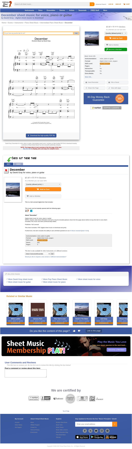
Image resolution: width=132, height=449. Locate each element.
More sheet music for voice (89, 279)
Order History (18, 425)
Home (4, 23)
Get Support (18, 427)
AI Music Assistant (75, 230)
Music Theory (59, 427)
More (105, 10)
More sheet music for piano (54, 282)
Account (17, 422)
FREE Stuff (95, 10)
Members (122, 27)
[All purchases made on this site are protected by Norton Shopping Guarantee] (105, 109)
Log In (110, 4)
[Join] (114, 424)
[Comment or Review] (26, 373)
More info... (88, 77)
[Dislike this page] (79, 331)
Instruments (29, 10)
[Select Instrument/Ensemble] (37, 254)
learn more (85, 230)
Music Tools (59, 425)
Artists (71, 10)
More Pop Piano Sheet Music (55, 279)
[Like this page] (74, 331)
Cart (126, 4)
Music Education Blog (62, 432)
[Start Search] (92, 4)
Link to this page (94, 331)
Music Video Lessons (62, 430)
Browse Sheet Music (61, 422)
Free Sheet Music (61, 435)
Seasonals (82, 10)
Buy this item (27, 149)
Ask (76, 33)
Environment (33, 432)
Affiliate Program (34, 425)
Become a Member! (116, 350)
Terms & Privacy (34, 430)
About (32, 422)
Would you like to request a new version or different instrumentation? (45, 257)
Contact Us (33, 427)
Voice (40, 10)
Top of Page (66, 411)
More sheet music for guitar (19, 282)
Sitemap (58, 437)
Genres (62, 10)
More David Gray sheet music (20, 279)
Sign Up (118, 4)
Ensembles (51, 10)
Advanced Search (101, 4)
